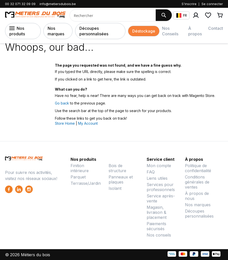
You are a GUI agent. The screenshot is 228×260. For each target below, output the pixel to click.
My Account (88, 123)
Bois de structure (117, 168)
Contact (215, 28)
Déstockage (143, 31)
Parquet (78, 176)
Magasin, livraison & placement (157, 212)
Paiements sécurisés (156, 226)
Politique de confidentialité (198, 168)
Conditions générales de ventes (197, 182)
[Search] (164, 15)
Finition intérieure (80, 168)
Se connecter (212, 4)
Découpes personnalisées (93, 31)
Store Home (65, 123)
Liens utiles (157, 178)
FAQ (151, 171)
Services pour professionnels (161, 187)
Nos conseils (159, 235)
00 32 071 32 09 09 (20, 4)
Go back (62, 103)
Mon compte (159, 165)
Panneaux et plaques (121, 179)
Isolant (115, 188)
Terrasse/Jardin (86, 183)
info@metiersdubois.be (58, 4)
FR (181, 15)
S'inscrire (189, 4)
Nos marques (56, 31)
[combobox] (111, 15)
